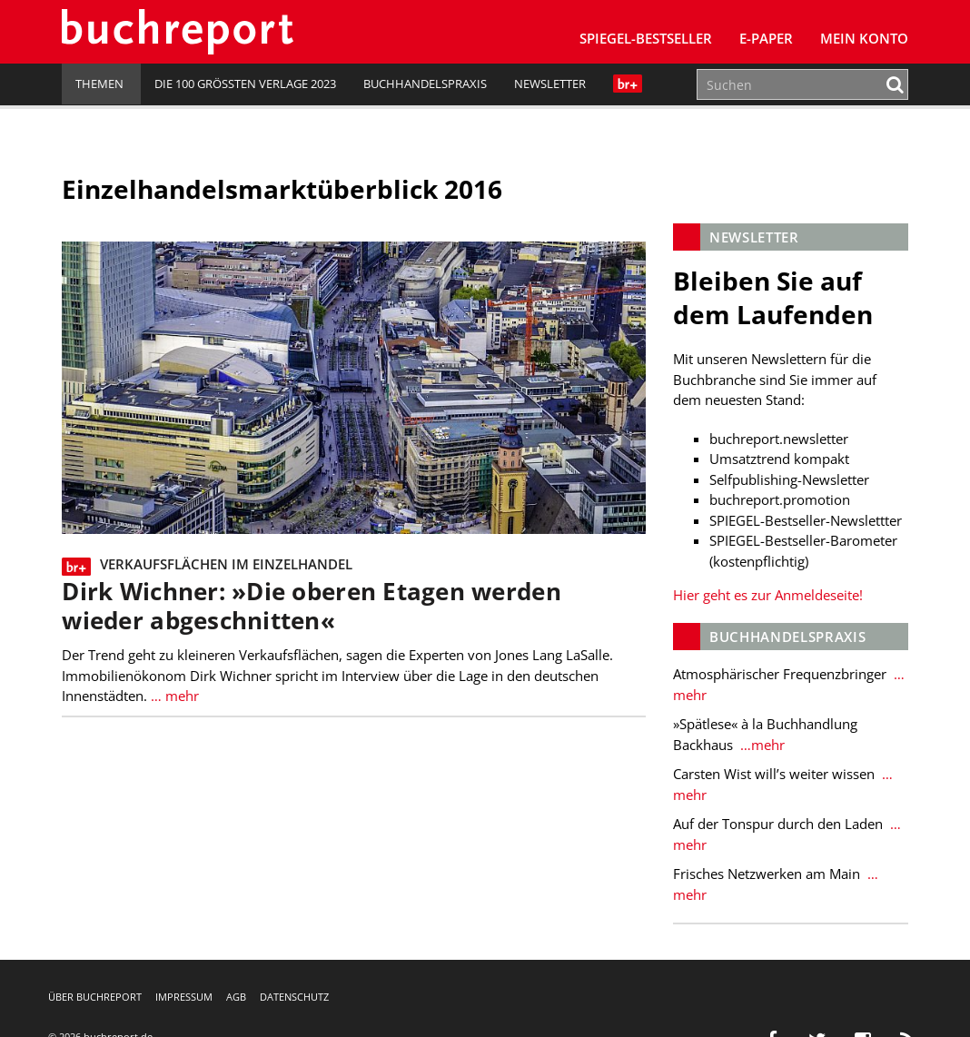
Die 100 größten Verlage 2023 (245, 83)
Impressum (184, 996)
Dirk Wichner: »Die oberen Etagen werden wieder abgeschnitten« (311, 606)
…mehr (761, 745)
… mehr (173, 695)
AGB (236, 996)
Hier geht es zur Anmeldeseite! (768, 595)
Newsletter (550, 83)
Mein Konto (864, 38)
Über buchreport (95, 996)
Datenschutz (294, 996)
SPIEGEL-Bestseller (645, 38)
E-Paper (766, 38)
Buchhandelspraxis (425, 83)
